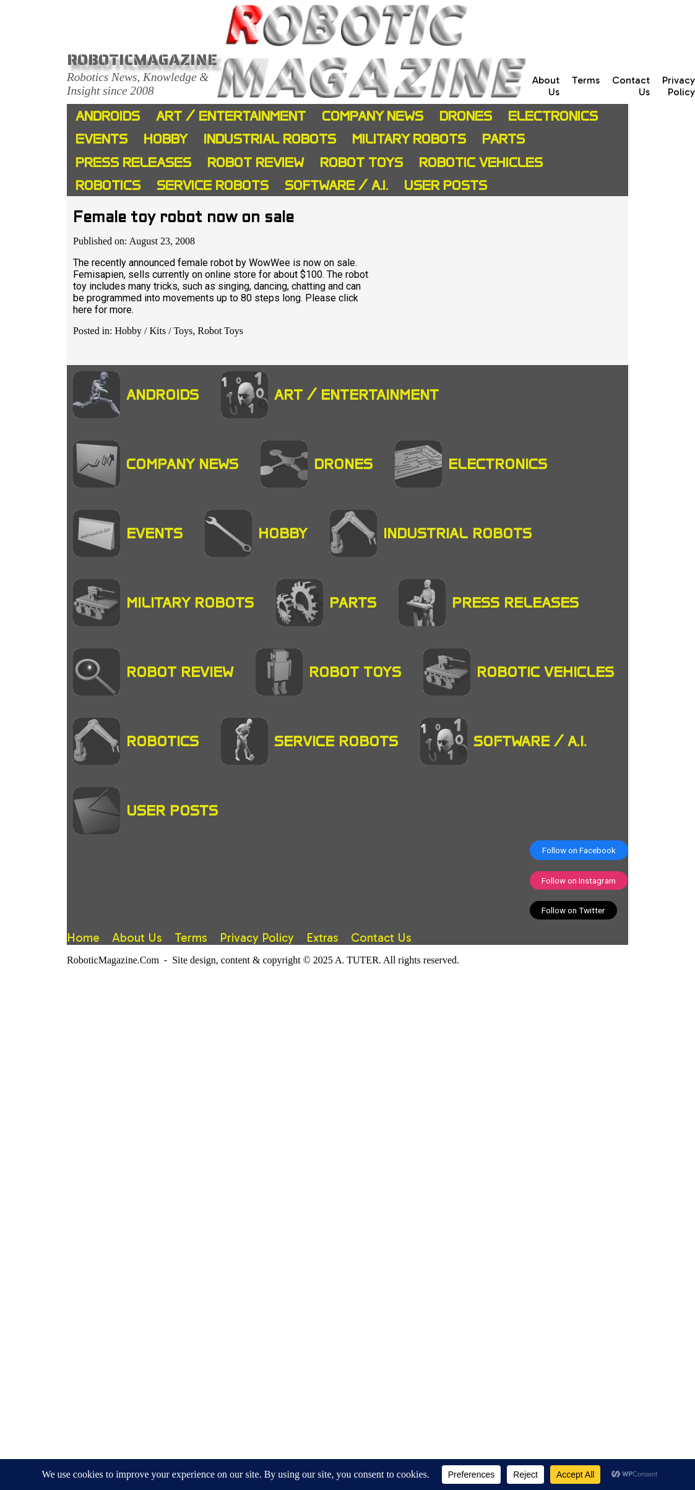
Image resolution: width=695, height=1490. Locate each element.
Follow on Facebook (579, 850)
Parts (503, 139)
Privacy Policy (678, 86)
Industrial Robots (270, 139)
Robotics (108, 185)
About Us (137, 938)
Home (83, 938)
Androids (108, 116)
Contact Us (381, 938)
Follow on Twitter (573, 910)
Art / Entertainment (231, 116)
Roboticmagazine (142, 59)
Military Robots (409, 139)
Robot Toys (361, 162)
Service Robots (213, 185)
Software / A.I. (336, 185)
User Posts (445, 185)
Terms (586, 80)
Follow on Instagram (579, 880)
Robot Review (255, 162)
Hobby (166, 139)
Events (101, 139)
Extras (322, 938)
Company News (372, 116)
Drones (465, 116)
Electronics (553, 116)
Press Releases (133, 162)
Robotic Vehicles (481, 162)
